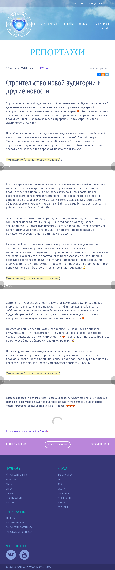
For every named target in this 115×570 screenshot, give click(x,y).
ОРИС (82, 3)
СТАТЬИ (9, 484)
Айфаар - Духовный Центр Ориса (22, 567)
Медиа (83, 24)
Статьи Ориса (101, 24)
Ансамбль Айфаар (15, 522)
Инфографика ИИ (14, 497)
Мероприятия (49, 24)
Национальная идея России (19, 531)
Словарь (10, 493)
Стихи (9, 488)
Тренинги (10, 517)
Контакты (103, 3)
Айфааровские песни (16, 474)
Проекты (68, 24)
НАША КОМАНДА (65, 474)
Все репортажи (57, 444)
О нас (74, 3)
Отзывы (61, 502)
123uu (44, 68)
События (103, 28)
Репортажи (63, 493)
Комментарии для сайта (27, 431)
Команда (92, 3)
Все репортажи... (99, 68)
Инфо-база (11, 502)
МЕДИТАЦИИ (11, 479)
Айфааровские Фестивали (19, 527)
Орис (60, 484)
